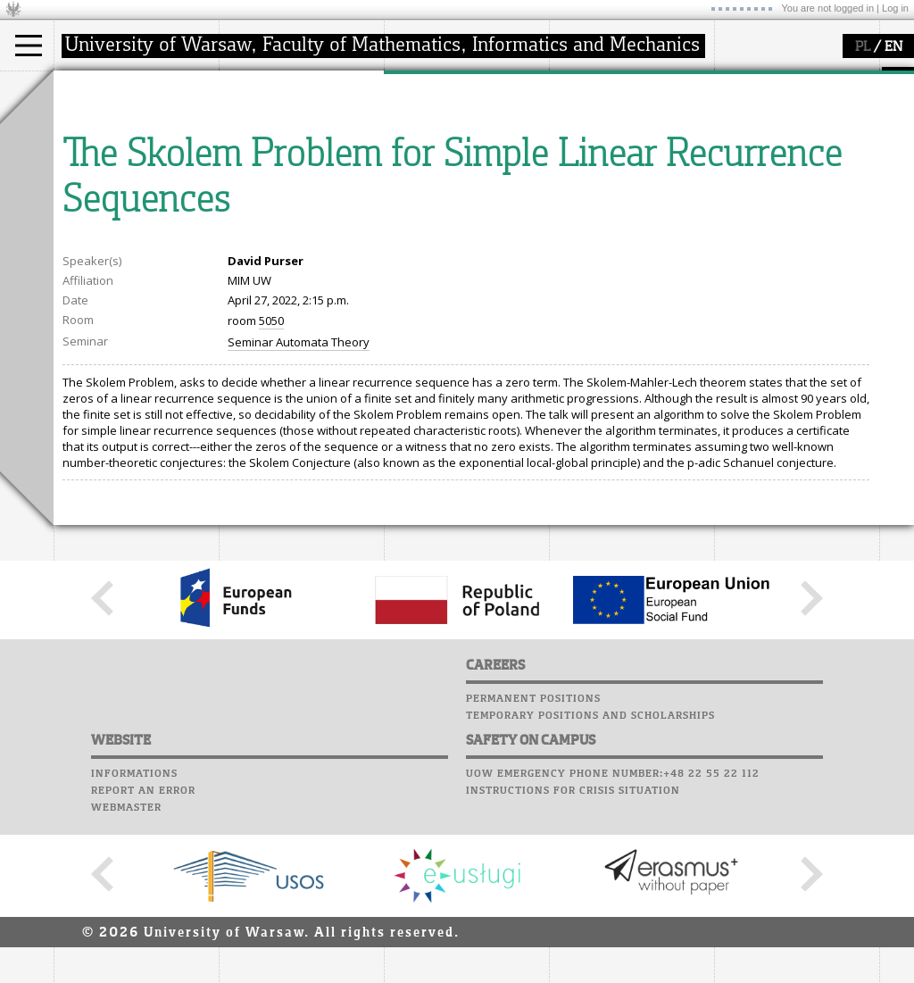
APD (658, 80)
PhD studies (108, 155)
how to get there (285, 123)
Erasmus (99, 171)
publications (439, 155)
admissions (107, 187)
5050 (271, 486)
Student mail (594, 131)
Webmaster (126, 973)
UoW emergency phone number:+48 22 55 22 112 (613, 939)
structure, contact (288, 139)
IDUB (419, 204)
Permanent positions (533, 864)
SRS (626, 80)
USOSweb (579, 80)
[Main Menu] (28, 45)
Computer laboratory (621, 114)
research (430, 87)
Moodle (575, 97)
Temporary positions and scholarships (590, 881)
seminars (431, 139)
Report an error (143, 956)
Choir (569, 182)
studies (93, 87)
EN (893, 47)
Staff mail (585, 148)
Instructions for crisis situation (573, 956)
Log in (895, 8)
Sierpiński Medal (451, 187)
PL (862, 47)
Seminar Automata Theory (299, 507)
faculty (257, 87)
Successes (582, 199)
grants (423, 171)
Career (573, 165)
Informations (134, 939)
